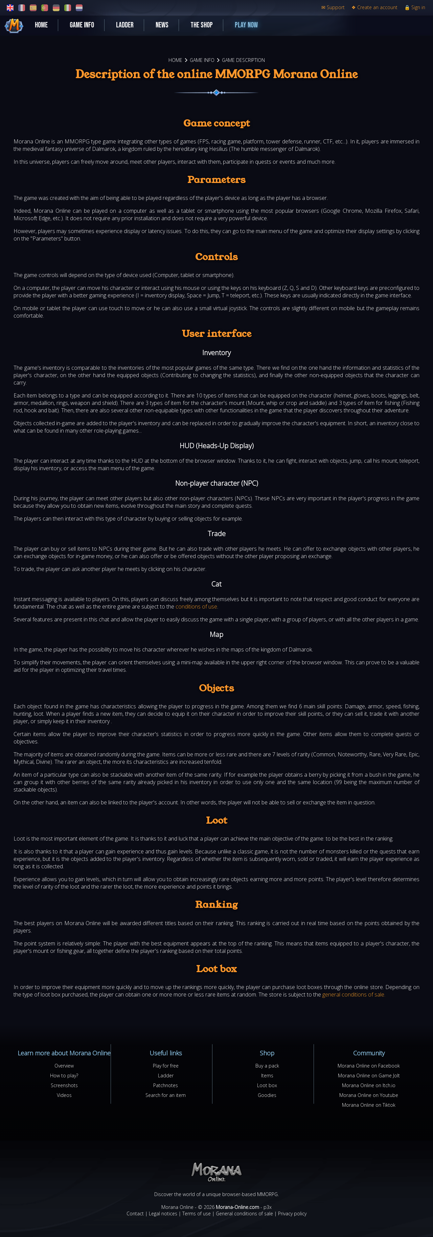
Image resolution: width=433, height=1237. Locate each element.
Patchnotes (165, 1085)
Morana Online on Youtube (368, 1095)
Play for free (166, 1065)
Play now (246, 25)
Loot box (267, 1085)
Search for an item (165, 1095)
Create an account (374, 7)
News (162, 25)
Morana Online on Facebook (369, 1065)
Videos (64, 1095)
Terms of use (196, 1213)
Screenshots (64, 1085)
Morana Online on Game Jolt (369, 1075)
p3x (268, 1207)
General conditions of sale (244, 1213)
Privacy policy (292, 1213)
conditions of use (196, 606)
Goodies (267, 1095)
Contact (135, 1213)
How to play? (64, 1075)
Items (267, 1075)
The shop (201, 25)
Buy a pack (267, 1065)
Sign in (414, 7)
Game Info (82, 25)
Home (41, 25)
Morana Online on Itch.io (368, 1085)
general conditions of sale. (353, 994)
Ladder (125, 25)
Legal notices (163, 1213)
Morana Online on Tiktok (368, 1105)
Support (333, 7)
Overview (64, 1065)
